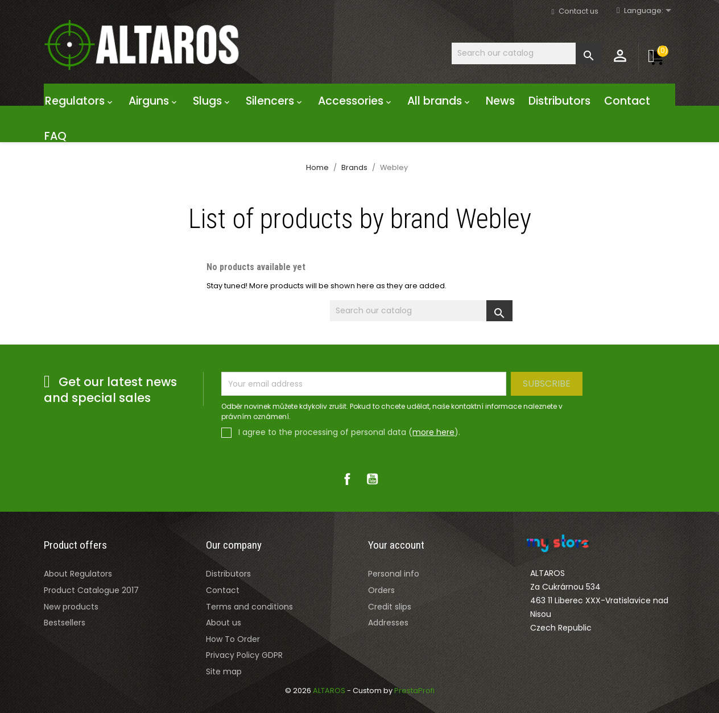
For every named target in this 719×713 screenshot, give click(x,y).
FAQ (55, 136)
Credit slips (389, 606)
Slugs (212, 101)
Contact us (578, 11)
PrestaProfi (414, 690)
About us (223, 622)
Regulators (80, 101)
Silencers (275, 101)
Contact (627, 101)
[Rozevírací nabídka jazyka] (649, 11)
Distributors (559, 101)
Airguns (154, 101)
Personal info (393, 573)
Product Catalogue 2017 (91, 590)
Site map (224, 671)
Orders (381, 590)
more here (433, 432)
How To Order (233, 639)
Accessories (356, 101)
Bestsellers (64, 622)
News (500, 101)
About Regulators (78, 573)
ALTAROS (330, 690)
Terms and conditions (249, 606)
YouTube (372, 478)
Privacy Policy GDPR (244, 655)
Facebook (347, 478)
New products (71, 606)
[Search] (527, 53)
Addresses (388, 622)
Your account (396, 545)
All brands (439, 101)
